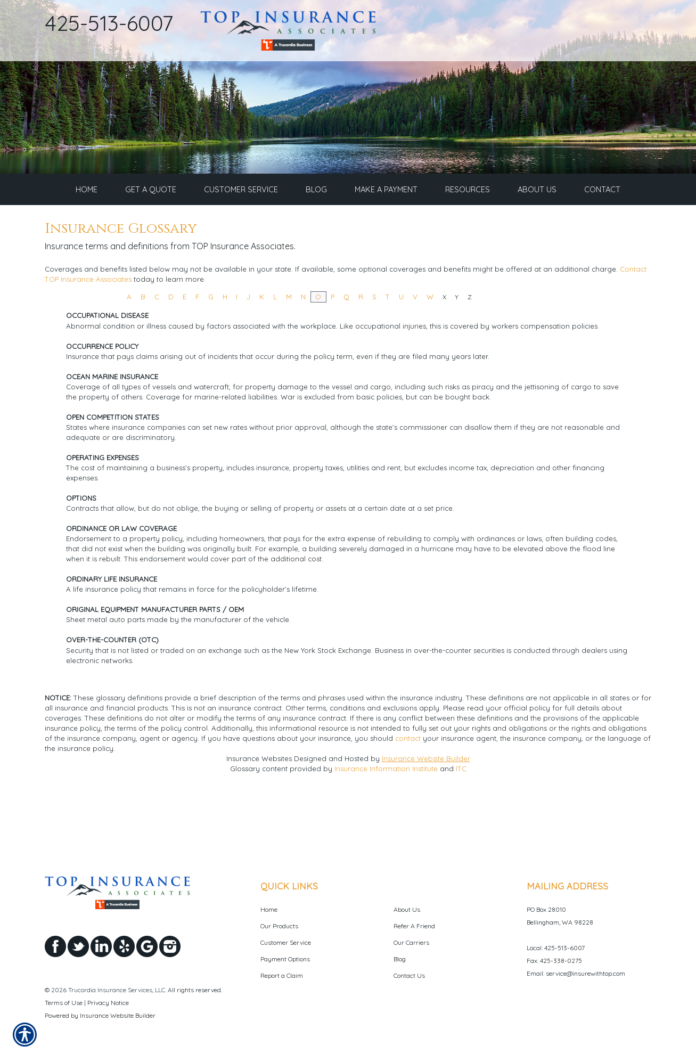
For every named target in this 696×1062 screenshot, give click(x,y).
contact (408, 787)
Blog (400, 959)
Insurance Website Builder (426, 807)
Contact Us (409, 975)
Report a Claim (281, 975)
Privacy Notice (108, 1003)
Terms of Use (64, 1003)
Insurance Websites (259, 807)
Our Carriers (411, 942)
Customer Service (285, 942)
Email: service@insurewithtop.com (576, 973)
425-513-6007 (109, 23)
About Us (407, 909)
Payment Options (285, 959)
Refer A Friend (414, 926)
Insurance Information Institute (386, 817)
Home (268, 909)
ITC (461, 817)
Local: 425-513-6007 (556, 948)
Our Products (279, 926)
